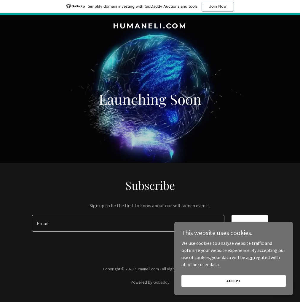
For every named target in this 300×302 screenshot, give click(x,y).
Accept (233, 281)
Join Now (217, 6)
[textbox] (128, 223)
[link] (150, 27)
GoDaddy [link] (161, 282)
